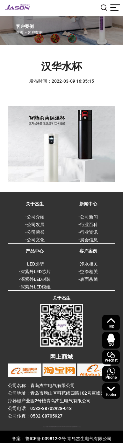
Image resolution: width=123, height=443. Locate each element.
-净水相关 (88, 263)
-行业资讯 (88, 232)
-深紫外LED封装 (35, 279)
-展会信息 (88, 239)
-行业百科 (88, 224)
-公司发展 (35, 224)
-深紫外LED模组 (35, 286)
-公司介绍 (35, 216)
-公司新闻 (88, 216)
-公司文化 (35, 239)
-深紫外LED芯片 (35, 271)
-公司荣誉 (35, 232)
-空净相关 (88, 271)
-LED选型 (34, 263)
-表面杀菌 (88, 279)
